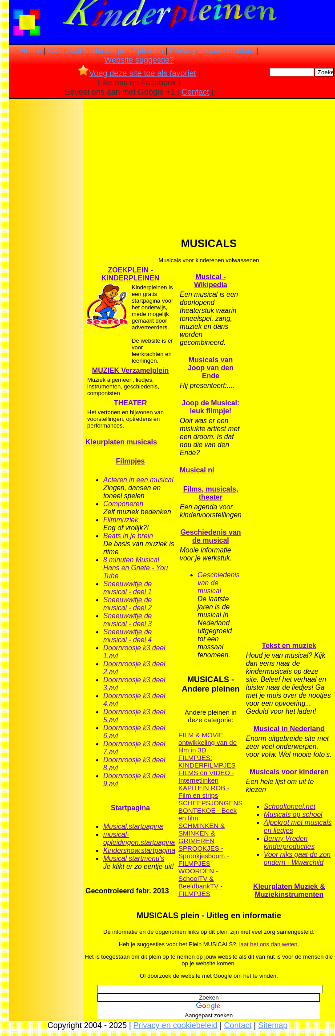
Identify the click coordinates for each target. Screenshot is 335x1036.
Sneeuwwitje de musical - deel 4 (127, 636)
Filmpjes (130, 461)
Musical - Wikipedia (210, 280)
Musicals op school (293, 814)
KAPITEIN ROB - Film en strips (203, 791)
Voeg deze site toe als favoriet (137, 73)
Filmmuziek (120, 520)
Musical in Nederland (289, 728)
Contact (195, 92)
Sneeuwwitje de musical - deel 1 (127, 588)
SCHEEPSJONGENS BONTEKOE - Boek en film (210, 810)
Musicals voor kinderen (289, 772)
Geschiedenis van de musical (210, 536)
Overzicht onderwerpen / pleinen (105, 50)
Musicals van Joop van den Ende (211, 368)
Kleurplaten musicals (121, 442)
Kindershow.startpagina (139, 850)
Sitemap (272, 1025)
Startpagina (130, 808)
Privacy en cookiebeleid (212, 50)
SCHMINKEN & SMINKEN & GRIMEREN (201, 833)
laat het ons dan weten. (269, 944)
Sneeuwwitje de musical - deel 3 (127, 620)
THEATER (130, 403)
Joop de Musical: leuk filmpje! (211, 407)
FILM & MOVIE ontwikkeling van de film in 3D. (207, 742)
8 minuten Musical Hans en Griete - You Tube (135, 568)
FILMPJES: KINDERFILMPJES (206, 761)
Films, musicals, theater (210, 493)
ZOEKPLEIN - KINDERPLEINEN (130, 274)
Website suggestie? (139, 60)
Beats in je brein (128, 536)
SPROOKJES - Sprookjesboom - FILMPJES (203, 855)
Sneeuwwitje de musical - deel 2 (127, 604)
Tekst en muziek (289, 645)
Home (30, 50)
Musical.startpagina (133, 826)
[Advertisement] (45, 240)
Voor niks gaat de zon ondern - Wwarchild (297, 858)
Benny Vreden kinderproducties (289, 842)
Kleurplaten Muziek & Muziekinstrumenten (289, 890)
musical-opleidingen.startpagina (139, 838)
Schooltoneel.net (289, 806)
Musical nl (197, 470)
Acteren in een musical (138, 480)
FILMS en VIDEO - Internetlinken (206, 776)
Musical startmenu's (133, 858)
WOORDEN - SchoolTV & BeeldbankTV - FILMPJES (200, 882)
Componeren (123, 504)
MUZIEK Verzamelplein (130, 370)
